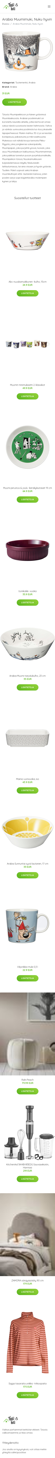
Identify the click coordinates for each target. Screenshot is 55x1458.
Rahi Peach (28, 1079)
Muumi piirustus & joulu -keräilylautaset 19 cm (27, 487)
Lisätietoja (14, 102)
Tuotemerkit (21, 82)
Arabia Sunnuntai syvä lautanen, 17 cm (27, 863)
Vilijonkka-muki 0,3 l (27, 966)
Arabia (32, 82)
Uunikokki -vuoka (27, 591)
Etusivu (5, 23)
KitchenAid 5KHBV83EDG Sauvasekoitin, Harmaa (27, 1166)
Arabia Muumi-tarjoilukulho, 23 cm (27, 675)
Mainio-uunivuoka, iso (27, 779)
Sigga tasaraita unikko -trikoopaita (27, 1383)
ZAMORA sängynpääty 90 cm (27, 1280)
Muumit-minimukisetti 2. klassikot (27, 384)
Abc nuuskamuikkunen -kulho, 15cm (27, 281)
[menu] (49, 6)
